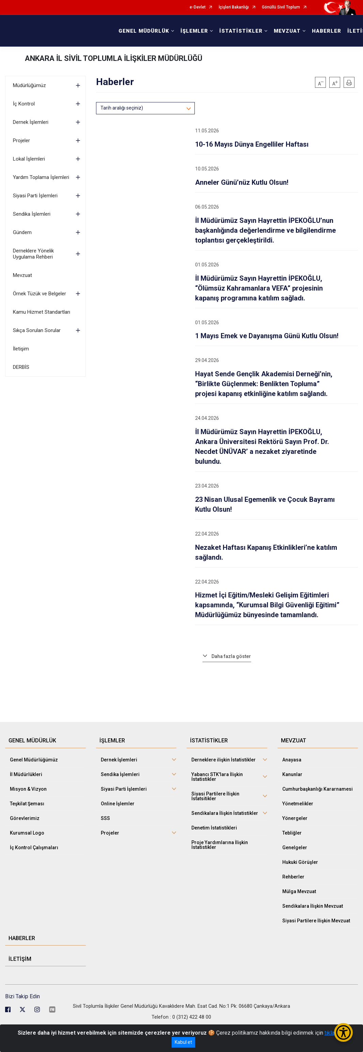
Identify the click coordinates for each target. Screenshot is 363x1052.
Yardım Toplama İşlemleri (41, 177)
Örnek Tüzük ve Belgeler (39, 294)
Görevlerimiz (25, 818)
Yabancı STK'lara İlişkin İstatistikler (217, 777)
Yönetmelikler (297, 803)
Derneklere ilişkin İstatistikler (223, 759)
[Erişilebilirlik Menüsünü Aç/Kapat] (343, 1032)
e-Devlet (198, 7)
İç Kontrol (24, 104)
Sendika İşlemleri (31, 214)
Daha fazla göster (231, 656)
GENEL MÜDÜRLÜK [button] (144, 31)
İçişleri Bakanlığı (234, 7)
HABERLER (326, 31)
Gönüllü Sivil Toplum (281, 7)
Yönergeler (294, 818)
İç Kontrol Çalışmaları (34, 847)
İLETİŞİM (20, 959)
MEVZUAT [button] (287, 31)
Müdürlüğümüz (29, 85)
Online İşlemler (118, 803)
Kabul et (183, 1042)
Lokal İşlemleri (29, 159)
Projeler (21, 140)
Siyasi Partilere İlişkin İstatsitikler (215, 796)
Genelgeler (294, 847)
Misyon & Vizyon (28, 789)
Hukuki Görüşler (300, 862)
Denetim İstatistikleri (214, 828)
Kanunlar (292, 774)
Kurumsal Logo (27, 833)
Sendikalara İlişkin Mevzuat (312, 906)
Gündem (22, 232)
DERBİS (21, 367)
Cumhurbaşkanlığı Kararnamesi (317, 789)
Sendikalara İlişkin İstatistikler (224, 813)
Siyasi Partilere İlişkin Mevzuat (316, 920)
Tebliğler (292, 833)
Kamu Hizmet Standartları (41, 312)
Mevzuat (22, 275)
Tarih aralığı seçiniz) (121, 108)
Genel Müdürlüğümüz (34, 759)
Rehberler (293, 877)
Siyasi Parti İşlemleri (35, 196)
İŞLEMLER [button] (194, 31)
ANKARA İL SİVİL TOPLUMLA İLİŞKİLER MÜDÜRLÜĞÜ (113, 58)
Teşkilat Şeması (27, 803)
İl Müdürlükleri (26, 774)
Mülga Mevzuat (299, 891)
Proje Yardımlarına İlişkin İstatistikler (219, 845)
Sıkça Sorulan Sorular (37, 330)
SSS (105, 818)
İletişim (21, 349)
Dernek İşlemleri (30, 122)
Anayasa (291, 759)
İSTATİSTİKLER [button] (241, 31)
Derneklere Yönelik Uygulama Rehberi (33, 254)
